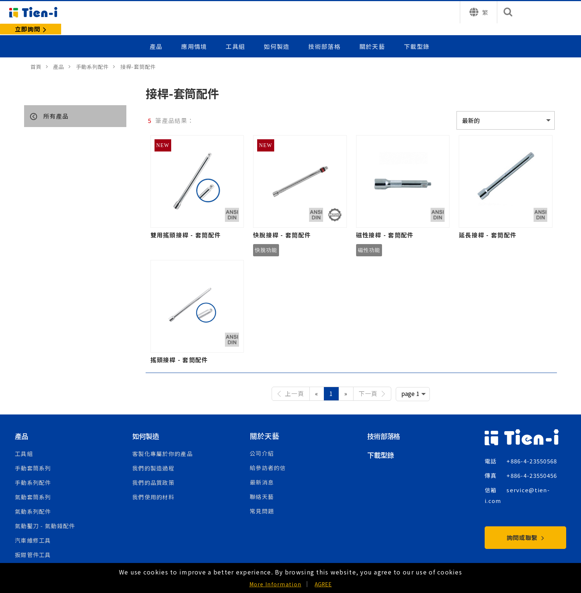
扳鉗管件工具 (33, 543)
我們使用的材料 (153, 486)
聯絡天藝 (262, 486)
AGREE (323, 584)
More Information (275, 584)
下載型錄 (416, 34)
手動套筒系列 (33, 457)
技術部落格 (325, 34)
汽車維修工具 (33, 529)
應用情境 (196, 34)
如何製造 (277, 34)
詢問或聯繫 (526, 526)
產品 (158, 34)
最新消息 (262, 471)
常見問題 (262, 500)
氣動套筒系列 (33, 486)
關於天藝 (372, 34)
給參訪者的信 (268, 457)
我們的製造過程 (153, 457)
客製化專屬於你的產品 (162, 442)
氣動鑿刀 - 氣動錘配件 (45, 515)
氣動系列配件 (33, 500)
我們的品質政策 (153, 471)
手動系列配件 (33, 471)
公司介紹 (262, 442)
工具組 (236, 34)
